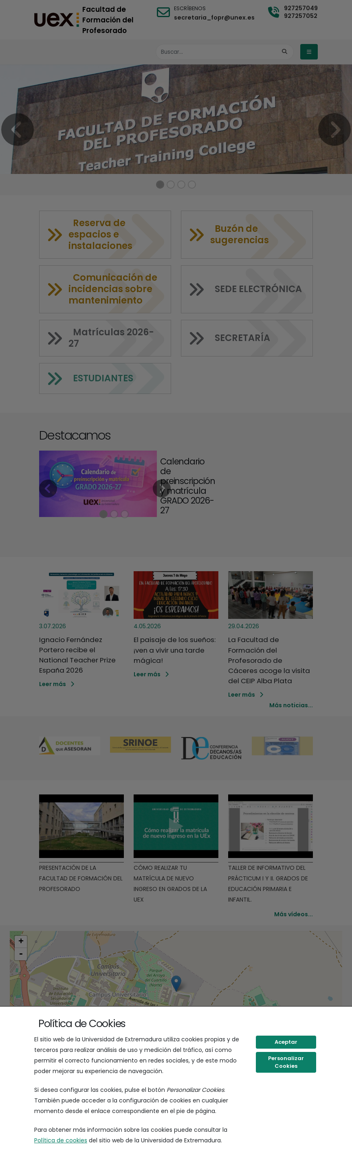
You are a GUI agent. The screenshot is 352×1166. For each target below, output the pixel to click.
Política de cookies (60, 1140)
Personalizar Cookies (286, 1062)
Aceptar (286, 1042)
